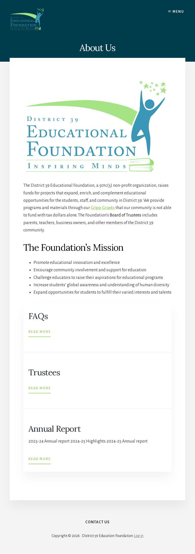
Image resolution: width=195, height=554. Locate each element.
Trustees (44, 372)
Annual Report (55, 428)
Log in (138, 537)
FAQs (38, 315)
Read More (39, 331)
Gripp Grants (103, 208)
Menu (178, 11)
